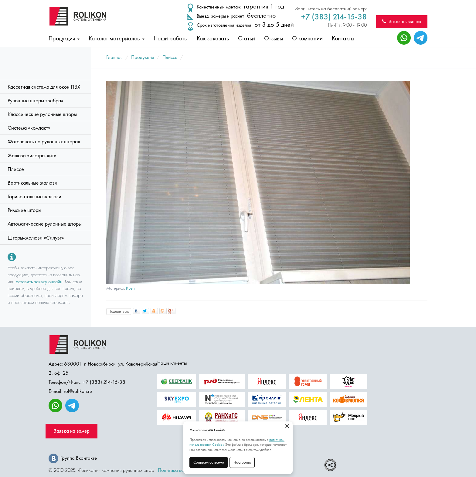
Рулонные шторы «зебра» (35, 100)
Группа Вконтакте (73, 458)
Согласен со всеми (208, 462)
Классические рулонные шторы (42, 114)
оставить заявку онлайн (39, 281)
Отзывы (273, 38)
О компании (307, 38)
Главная (114, 57)
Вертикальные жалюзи (32, 182)
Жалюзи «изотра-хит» (32, 155)
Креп (130, 288)
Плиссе (16, 169)
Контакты (343, 38)
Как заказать (213, 38)
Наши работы (171, 38)
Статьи (246, 38)
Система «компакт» (29, 127)
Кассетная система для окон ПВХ (44, 86)
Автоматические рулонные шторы (45, 223)
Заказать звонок (401, 21)
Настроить (242, 462)
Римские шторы (24, 210)
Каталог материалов (116, 38)
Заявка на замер (71, 431)
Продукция (64, 38)
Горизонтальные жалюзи (34, 196)
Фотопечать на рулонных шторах (44, 141)
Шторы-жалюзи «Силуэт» (36, 237)
